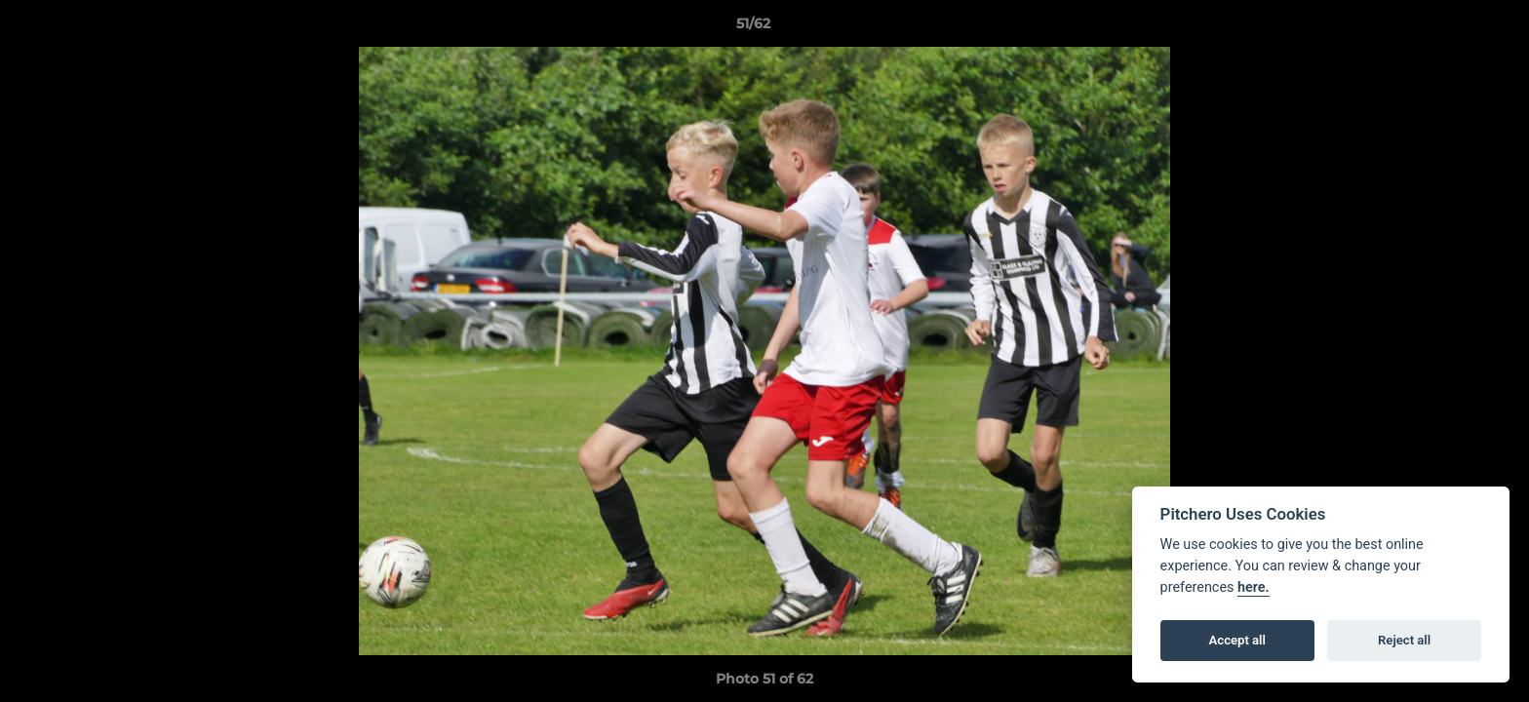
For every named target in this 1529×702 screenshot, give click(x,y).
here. (1253, 587)
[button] (1447, 28)
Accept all (1237, 640)
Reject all (1404, 640)
